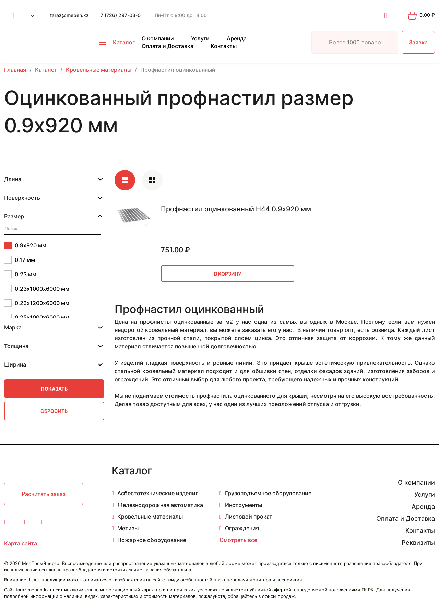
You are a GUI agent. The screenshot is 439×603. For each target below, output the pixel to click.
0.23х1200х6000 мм (36, 303)
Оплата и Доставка (167, 46)
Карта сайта (20, 543)
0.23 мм (20, 274)
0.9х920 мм (25, 245)
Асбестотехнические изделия (158, 493)
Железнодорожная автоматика (160, 504)
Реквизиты (418, 542)
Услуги (200, 38)
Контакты (224, 46)
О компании (158, 38)
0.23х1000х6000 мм (36, 288)
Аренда (237, 38)
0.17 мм (19, 260)
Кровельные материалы (150, 516)
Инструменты (243, 504)
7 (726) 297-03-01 (121, 15)
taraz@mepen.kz (69, 15)
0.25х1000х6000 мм (36, 317)
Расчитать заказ (44, 493)
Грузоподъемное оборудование (268, 493)
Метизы (128, 528)
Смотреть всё (238, 539)
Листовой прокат (248, 516)
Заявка (418, 42)
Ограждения (242, 528)
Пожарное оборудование (151, 539)
